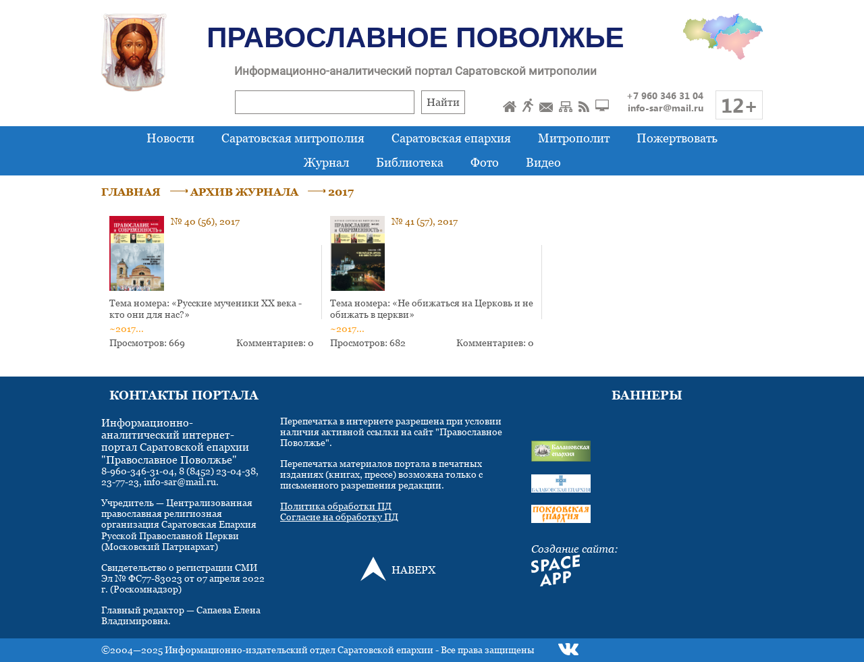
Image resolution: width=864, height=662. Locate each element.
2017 (341, 192)
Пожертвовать (677, 138)
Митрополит (574, 138)
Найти (443, 102)
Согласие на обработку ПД (339, 516)
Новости (170, 138)
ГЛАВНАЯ (131, 192)
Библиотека (409, 162)
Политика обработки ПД (336, 506)
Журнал (326, 162)
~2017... (126, 328)
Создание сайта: (574, 549)
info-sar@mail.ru (665, 107)
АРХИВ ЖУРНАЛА (244, 192)
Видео (543, 162)
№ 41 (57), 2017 (425, 221)
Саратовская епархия (451, 138)
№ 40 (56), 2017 (205, 221)
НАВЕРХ (413, 569)
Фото (484, 162)
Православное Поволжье (415, 37)
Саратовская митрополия (292, 138)
